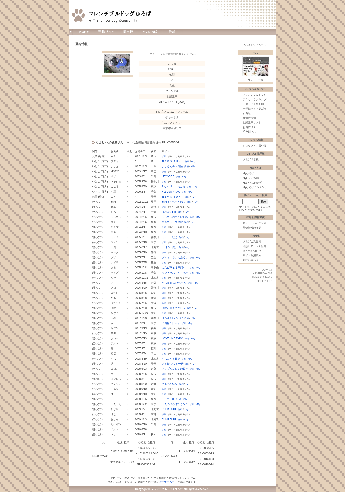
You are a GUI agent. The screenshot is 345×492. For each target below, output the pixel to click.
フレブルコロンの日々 (175, 368)
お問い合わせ (251, 260)
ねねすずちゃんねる (173, 201)
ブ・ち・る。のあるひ (175, 257)
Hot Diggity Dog (171, 191)
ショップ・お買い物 (254, 145)
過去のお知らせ (252, 250)
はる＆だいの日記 (172, 318)
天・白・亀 (168, 399)
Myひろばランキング (255, 187)
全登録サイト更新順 (254, 108)
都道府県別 (249, 117)
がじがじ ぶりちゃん (174, 282)
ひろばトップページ (254, 44)
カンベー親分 (170, 237)
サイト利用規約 (252, 255)
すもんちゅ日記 (171, 358)
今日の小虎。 (170, 247)
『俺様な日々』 (171, 323)
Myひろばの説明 (252, 182)
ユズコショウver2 (172, 222)
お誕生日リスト (252, 122)
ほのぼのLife (169, 211)
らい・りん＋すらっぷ (175, 272)
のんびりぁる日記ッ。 (175, 267)
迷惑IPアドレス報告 (254, 246)
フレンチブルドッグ (254, 94)
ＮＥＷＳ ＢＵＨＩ (173, 161)
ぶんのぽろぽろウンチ (175, 404)
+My (193, 161)
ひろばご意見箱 (252, 241)
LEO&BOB (168, 176)
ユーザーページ (168, 481)
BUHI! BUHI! (169, 409)
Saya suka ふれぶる (173, 186)
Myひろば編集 (251, 178)
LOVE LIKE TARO (172, 338)
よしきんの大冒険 (172, 166)
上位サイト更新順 (253, 104)
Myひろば (248, 173)
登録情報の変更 (252, 227)
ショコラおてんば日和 (175, 216)
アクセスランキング (254, 99)
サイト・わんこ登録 (254, 223)
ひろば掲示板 (251, 159)
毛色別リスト (251, 131)
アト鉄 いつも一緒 (173, 363)
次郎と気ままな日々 (173, 308)
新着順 (247, 113)
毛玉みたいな (170, 384)
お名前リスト (251, 127)
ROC (256, 52)
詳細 (164, 156)
